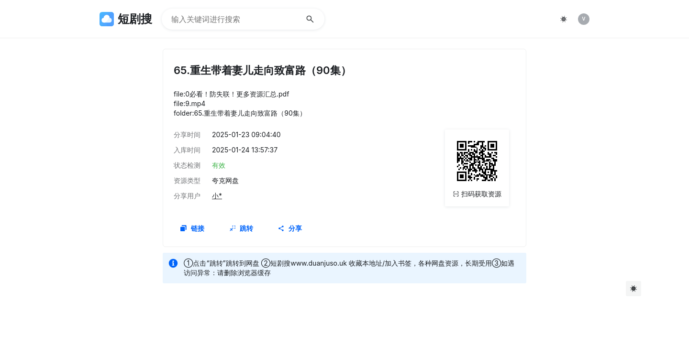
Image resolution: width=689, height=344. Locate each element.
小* (217, 196)
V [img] (583, 19)
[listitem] (583, 19)
